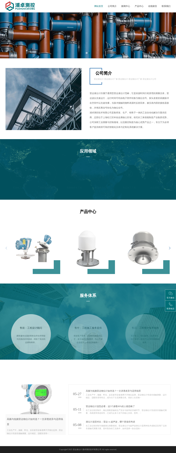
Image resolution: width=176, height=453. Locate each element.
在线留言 (152, 6)
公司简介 (112, 6)
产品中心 (139, 6)
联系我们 (166, 6)
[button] (86, 53)
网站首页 (98, 6)
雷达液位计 (77, 449)
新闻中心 (125, 6)
